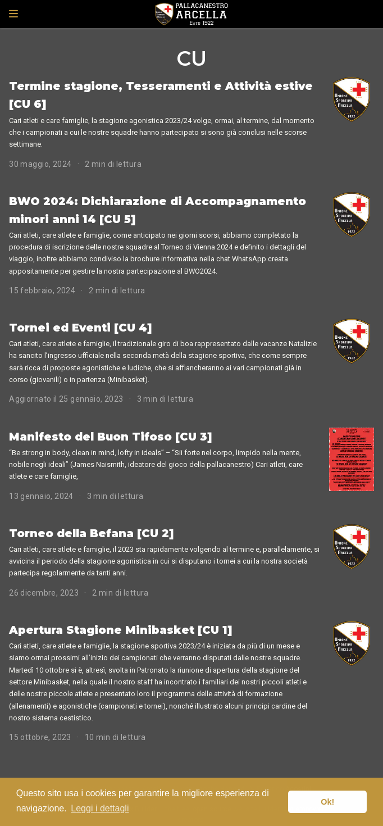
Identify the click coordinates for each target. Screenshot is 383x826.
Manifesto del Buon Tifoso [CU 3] (110, 436)
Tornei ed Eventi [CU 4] (80, 327)
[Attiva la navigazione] (13, 14)
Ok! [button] (327, 801)
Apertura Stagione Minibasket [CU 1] (120, 630)
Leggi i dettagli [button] (100, 808)
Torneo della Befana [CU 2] (91, 533)
